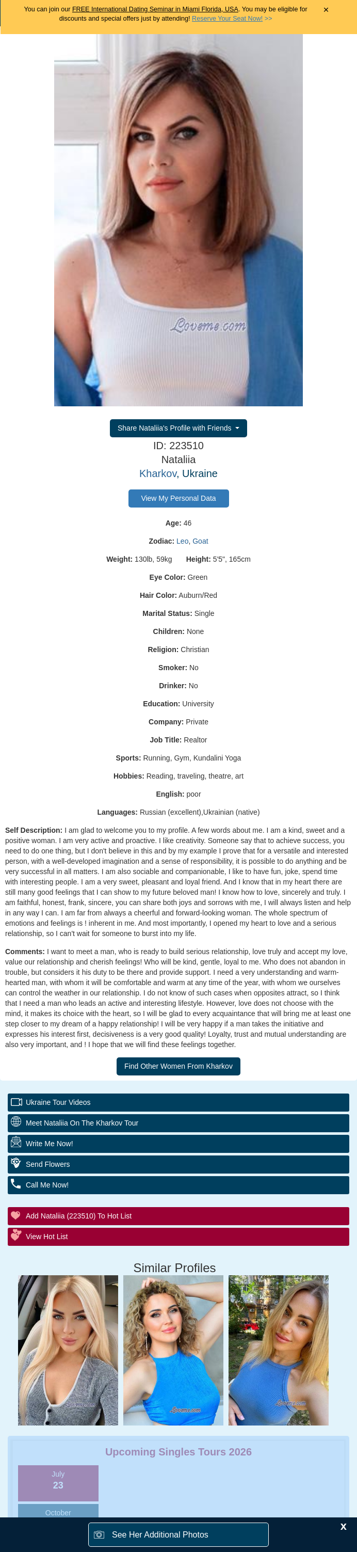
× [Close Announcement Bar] (326, 10)
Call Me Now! (47, 1185)
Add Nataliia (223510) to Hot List (79, 1216)
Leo (182, 541)
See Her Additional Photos (160, 1534)
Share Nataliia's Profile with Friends (175, 428)
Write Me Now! (49, 1143)
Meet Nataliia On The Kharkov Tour (82, 1123)
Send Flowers (48, 1164)
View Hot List (47, 1236)
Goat (200, 541)
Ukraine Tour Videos (58, 1102)
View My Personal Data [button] (178, 498)
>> (232, 18)
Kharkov (157, 473)
